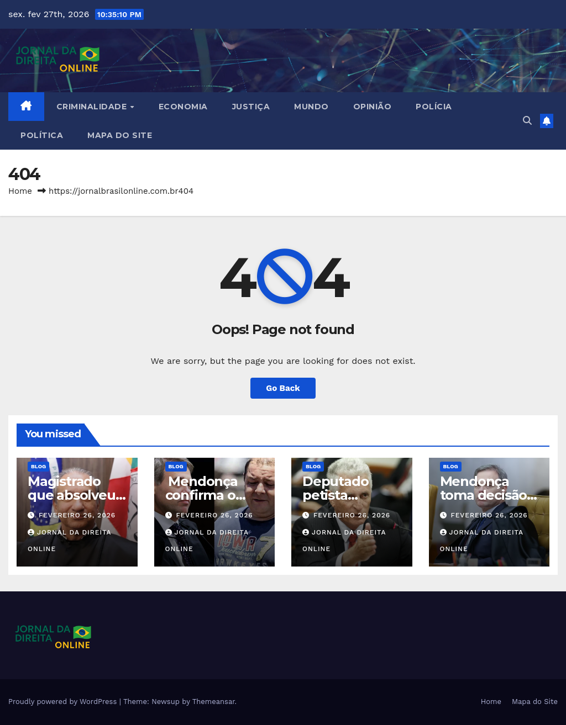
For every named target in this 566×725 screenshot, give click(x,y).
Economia (183, 107)
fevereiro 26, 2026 (77, 515)
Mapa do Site (119, 135)
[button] (527, 120)
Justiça (251, 107)
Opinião (372, 107)
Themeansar (213, 701)
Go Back (283, 388)
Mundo (311, 107)
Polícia (434, 107)
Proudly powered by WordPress (63, 701)
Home (20, 191)
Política (41, 135)
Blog (38, 466)
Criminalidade (92, 107)
